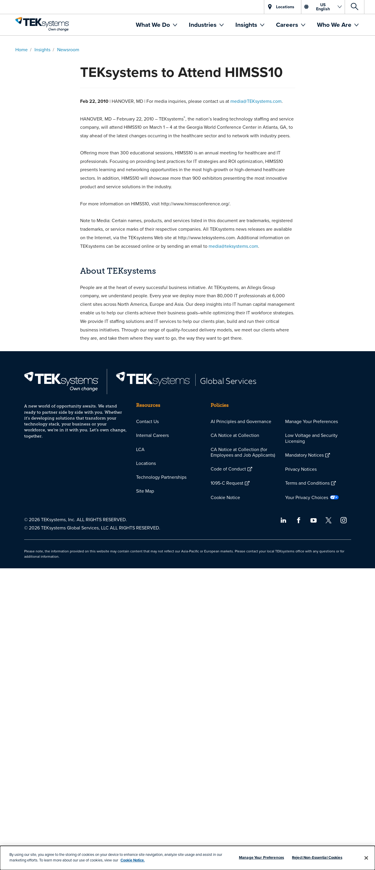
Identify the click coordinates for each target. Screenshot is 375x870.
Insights (247, 24)
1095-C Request (227, 483)
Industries (203, 24)
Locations (146, 463)
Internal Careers (152, 435)
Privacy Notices (301, 469)
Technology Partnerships (161, 477)
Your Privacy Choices (306, 497)
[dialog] (187, 858)
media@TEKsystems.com (256, 101)
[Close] (366, 858)
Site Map (145, 491)
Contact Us (147, 421)
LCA (140, 449)
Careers (288, 24)
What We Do (153, 24)
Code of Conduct (228, 468)
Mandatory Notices (304, 455)
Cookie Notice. (132, 860)
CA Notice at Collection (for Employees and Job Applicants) (243, 452)
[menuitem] (156, 24)
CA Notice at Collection (235, 435)
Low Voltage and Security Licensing (311, 438)
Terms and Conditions (307, 483)
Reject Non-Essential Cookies (317, 857)
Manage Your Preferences (311, 421)
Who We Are (335, 24)
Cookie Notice (225, 497)
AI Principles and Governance (241, 421)
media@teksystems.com (233, 246)
